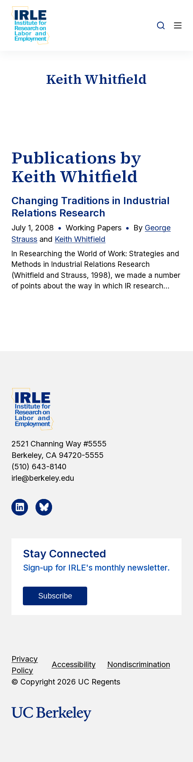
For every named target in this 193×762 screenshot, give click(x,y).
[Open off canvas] (178, 25)
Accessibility (74, 664)
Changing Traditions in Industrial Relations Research (90, 206)
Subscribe (55, 596)
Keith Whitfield (80, 239)
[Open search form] (161, 25)
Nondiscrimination (138, 664)
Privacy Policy (24, 664)
